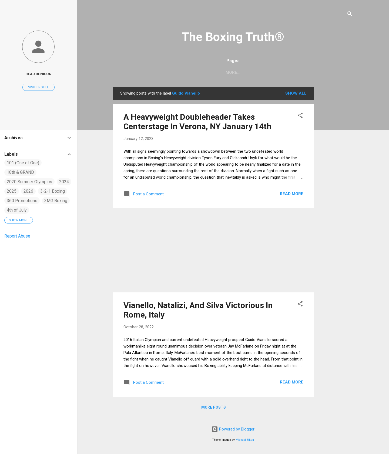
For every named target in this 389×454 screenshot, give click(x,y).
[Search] (350, 14)
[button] (300, 116)
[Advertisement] (353, 168)
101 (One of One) (23, 162)
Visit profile (38, 87)
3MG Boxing (55, 200)
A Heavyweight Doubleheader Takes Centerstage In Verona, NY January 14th (197, 121)
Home (209, 72)
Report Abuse (17, 236)
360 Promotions (22, 200)
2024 (64, 181)
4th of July (17, 210)
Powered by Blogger (233, 429)
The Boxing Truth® (233, 37)
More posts (213, 407)
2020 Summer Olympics (29, 181)
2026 (28, 191)
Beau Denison (38, 74)
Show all (296, 93)
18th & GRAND (20, 172)
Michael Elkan (245, 440)
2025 (11, 191)
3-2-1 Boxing (52, 191)
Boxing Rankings (243, 72)
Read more (291, 193)
